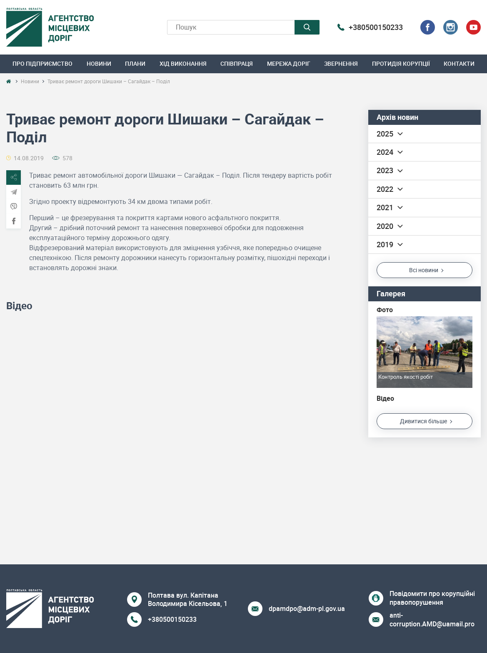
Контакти (459, 63)
